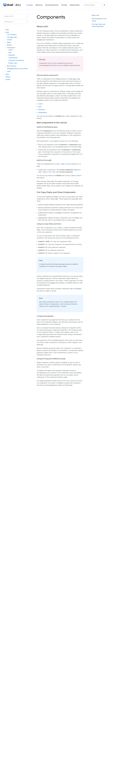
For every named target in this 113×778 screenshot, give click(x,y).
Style (7, 74)
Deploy (8, 77)
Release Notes (75, 5)
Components (11, 47)
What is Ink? (95, 15)
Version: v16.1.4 (16, 16)
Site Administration (51, 5)
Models (9, 45)
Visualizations (13, 57)
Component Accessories (16, 60)
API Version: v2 (16, 22)
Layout (10, 50)
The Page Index (12, 37)
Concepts (29, 5)
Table (62, 164)
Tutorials (64, 5)
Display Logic (12, 63)
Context (9, 39)
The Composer (12, 34)
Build (7, 32)
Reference (39, 5)
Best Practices (11, 66)
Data (7, 29)
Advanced (11, 55)
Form (68, 164)
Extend (8, 79)
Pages (9, 42)
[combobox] (95, 5)
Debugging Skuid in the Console (17, 68)
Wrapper (78, 288)
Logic (9, 71)
